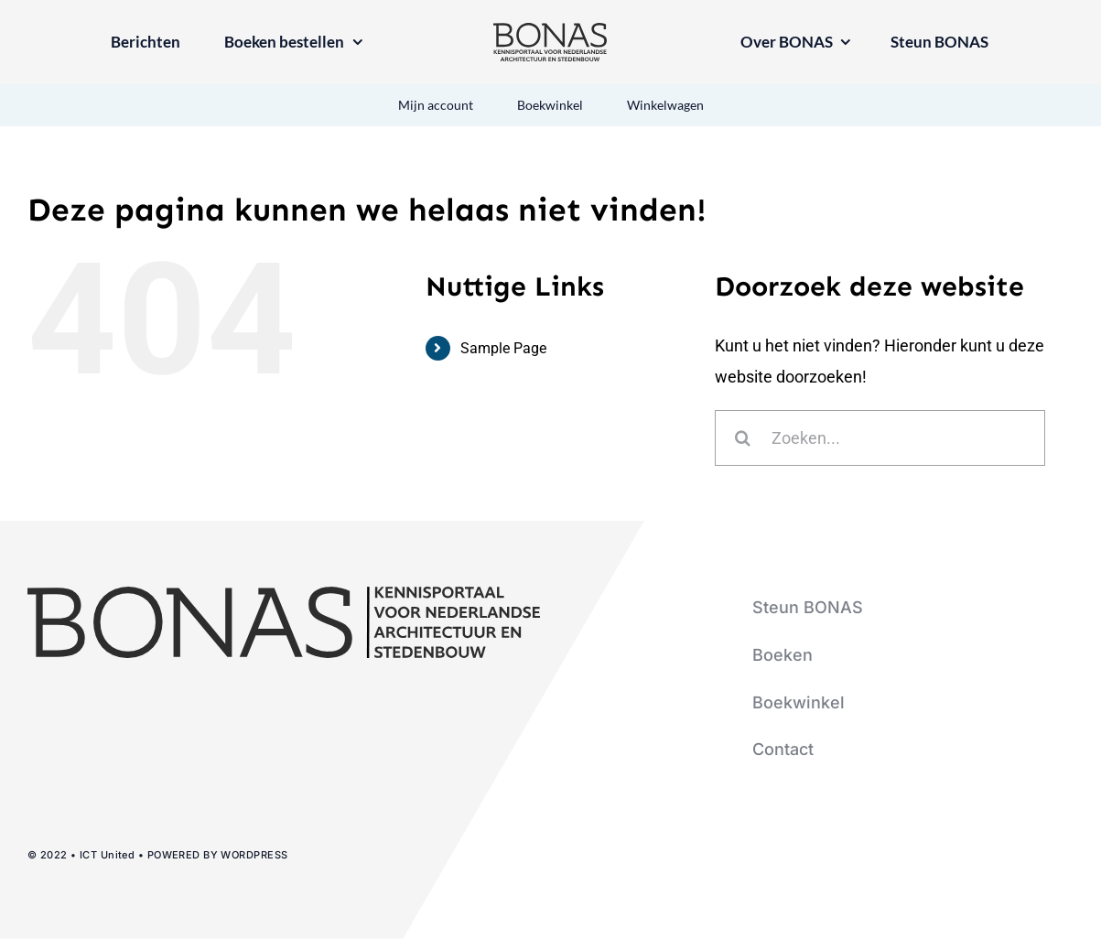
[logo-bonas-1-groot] (550, 30)
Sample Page (503, 348)
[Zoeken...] (880, 438)
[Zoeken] (743, 438)
